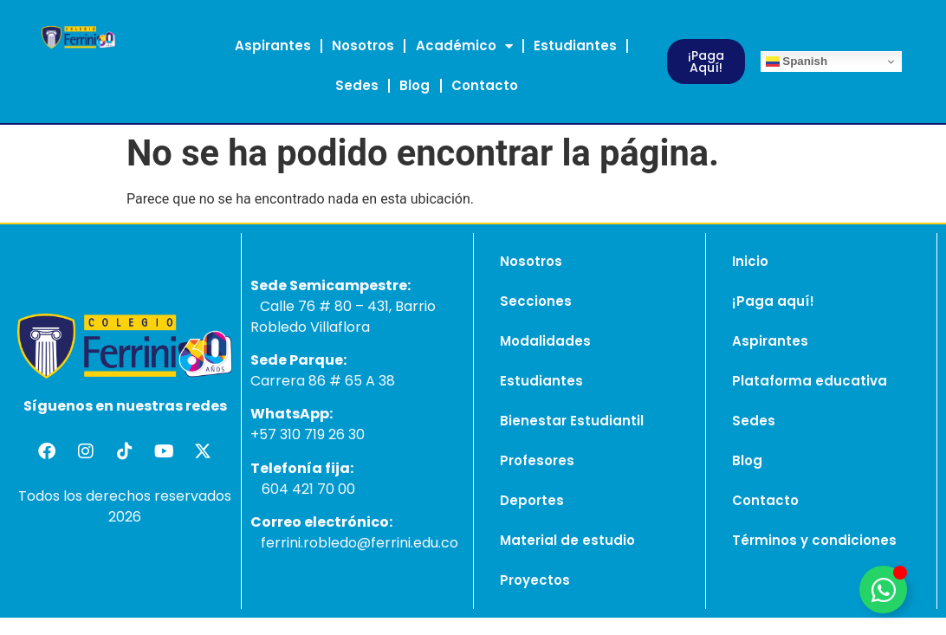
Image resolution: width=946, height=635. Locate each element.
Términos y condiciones (814, 540)
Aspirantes (273, 45)
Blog (414, 85)
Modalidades (545, 341)
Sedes (357, 85)
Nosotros (363, 45)
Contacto (484, 85)
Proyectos (535, 580)
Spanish (797, 61)
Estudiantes (575, 45)
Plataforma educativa (809, 381)
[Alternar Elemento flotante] (883, 589)
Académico (464, 46)
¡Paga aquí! (773, 301)
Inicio (750, 261)
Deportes (532, 500)
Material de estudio (567, 540)
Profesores (537, 460)
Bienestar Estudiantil (572, 420)
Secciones (536, 301)
